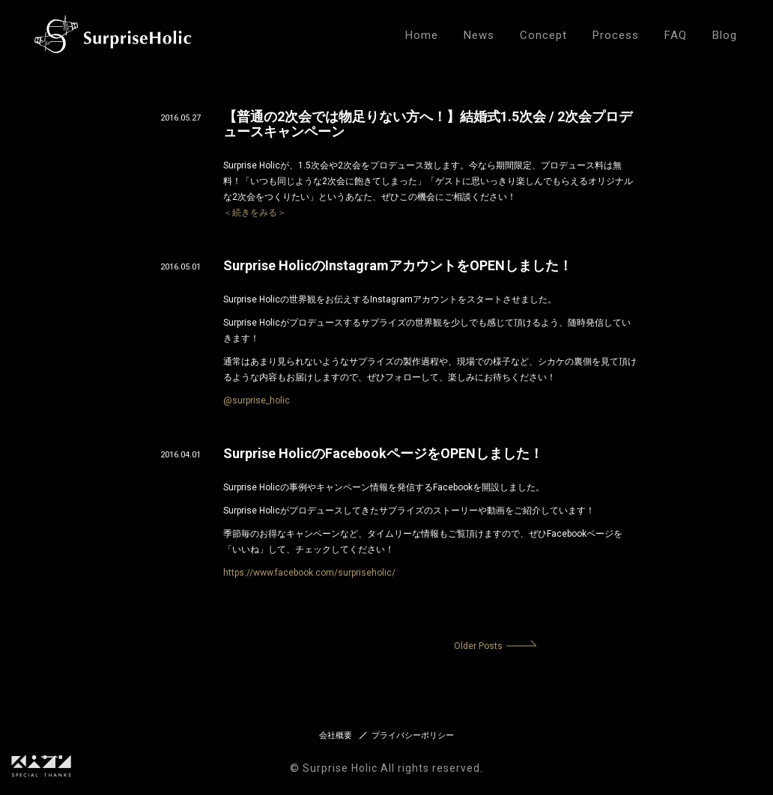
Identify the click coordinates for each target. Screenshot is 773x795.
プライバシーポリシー (413, 735)
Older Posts (478, 646)
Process (615, 35)
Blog (724, 35)
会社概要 (335, 735)
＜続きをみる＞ (254, 212)
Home (421, 35)
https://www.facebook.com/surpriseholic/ (309, 572)
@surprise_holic (256, 400)
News (479, 35)
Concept (543, 35)
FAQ (675, 35)
